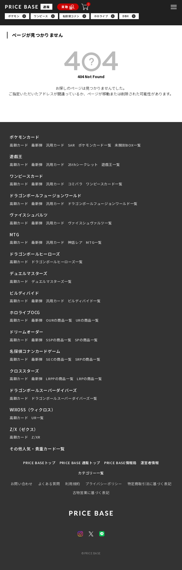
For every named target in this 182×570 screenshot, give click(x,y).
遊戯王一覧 (110, 164)
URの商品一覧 (87, 320)
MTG (14, 234)
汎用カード (55, 145)
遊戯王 (16, 156)
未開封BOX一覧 (128, 145)
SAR (71, 145)
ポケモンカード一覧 (94, 145)
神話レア (75, 242)
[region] (91, 18)
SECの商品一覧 (58, 359)
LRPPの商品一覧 (59, 378)
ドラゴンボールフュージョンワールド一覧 (102, 203)
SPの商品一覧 (86, 340)
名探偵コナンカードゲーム (35, 351)
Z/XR (35, 437)
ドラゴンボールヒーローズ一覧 (56, 261)
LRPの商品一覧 (89, 378)
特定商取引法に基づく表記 (150, 483)
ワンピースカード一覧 (104, 184)
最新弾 (36, 145)
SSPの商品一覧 (58, 340)
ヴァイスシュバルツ (29, 215)
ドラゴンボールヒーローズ (35, 254)
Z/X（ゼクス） (24, 429)
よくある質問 (49, 483)
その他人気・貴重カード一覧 (37, 448)
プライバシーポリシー (103, 483)
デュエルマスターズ (29, 273)
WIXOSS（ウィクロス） (33, 409)
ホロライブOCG (25, 312)
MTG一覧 (93, 242)
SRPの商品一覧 (87, 359)
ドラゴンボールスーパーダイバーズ (43, 390)
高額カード (19, 145)
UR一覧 (37, 417)
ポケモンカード (24, 137)
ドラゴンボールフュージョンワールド (46, 195)
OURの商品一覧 (59, 320)
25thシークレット (83, 164)
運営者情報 (150, 462)
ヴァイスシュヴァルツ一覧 (90, 223)
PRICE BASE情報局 (120, 462)
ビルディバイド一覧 (84, 300)
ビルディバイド (24, 293)
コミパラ (75, 184)
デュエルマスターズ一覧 (51, 281)
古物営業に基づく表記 (91, 492)
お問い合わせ (22, 483)
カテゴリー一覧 (91, 473)
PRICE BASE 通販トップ (80, 462)
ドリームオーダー (26, 332)
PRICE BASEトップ (39, 462)
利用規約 (72, 483)
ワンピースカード (26, 176)
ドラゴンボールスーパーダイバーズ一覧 (64, 398)
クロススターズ (24, 371)
